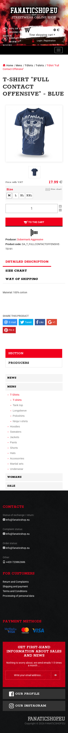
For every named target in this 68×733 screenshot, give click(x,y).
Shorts (14, 447)
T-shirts (40, 65)
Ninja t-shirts (20, 421)
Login (39, 40)
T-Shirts (29, 65)
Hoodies (15, 426)
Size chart (56, 189)
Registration (50, 40)
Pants (13, 442)
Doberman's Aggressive (30, 239)
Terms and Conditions (15, 591)
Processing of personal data (18, 595)
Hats (13, 453)
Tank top (18, 405)
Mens (19, 65)
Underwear (16, 468)
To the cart (34, 222)
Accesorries (17, 458)
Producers (18, 363)
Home (9, 65)
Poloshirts (19, 415)
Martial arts (16, 463)
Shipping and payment (15, 586)
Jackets (14, 437)
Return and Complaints (16, 581)
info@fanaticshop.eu (18, 519)
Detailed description (26, 262)
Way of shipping (21, 279)
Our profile (24, 694)
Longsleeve (20, 410)
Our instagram (27, 706)
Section (15, 353)
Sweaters (15, 431)
